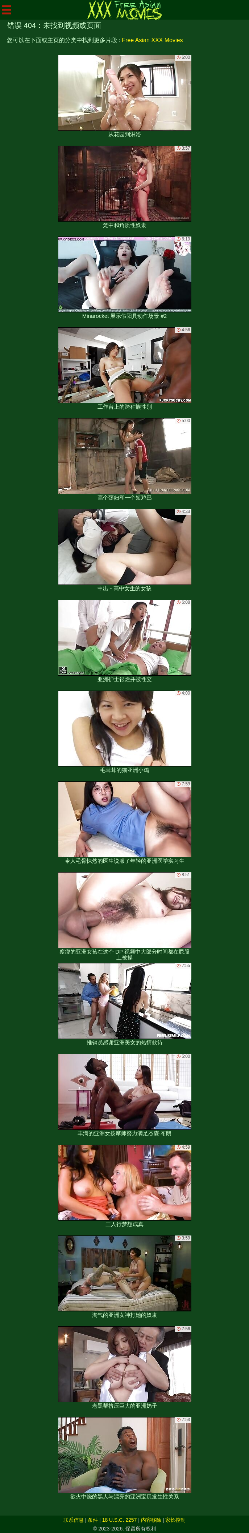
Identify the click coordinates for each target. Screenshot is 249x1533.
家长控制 (175, 1520)
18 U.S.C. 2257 (119, 1520)
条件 (93, 1520)
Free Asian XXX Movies (152, 40)
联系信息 (73, 1520)
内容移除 (151, 1520)
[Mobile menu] (6, 10)
